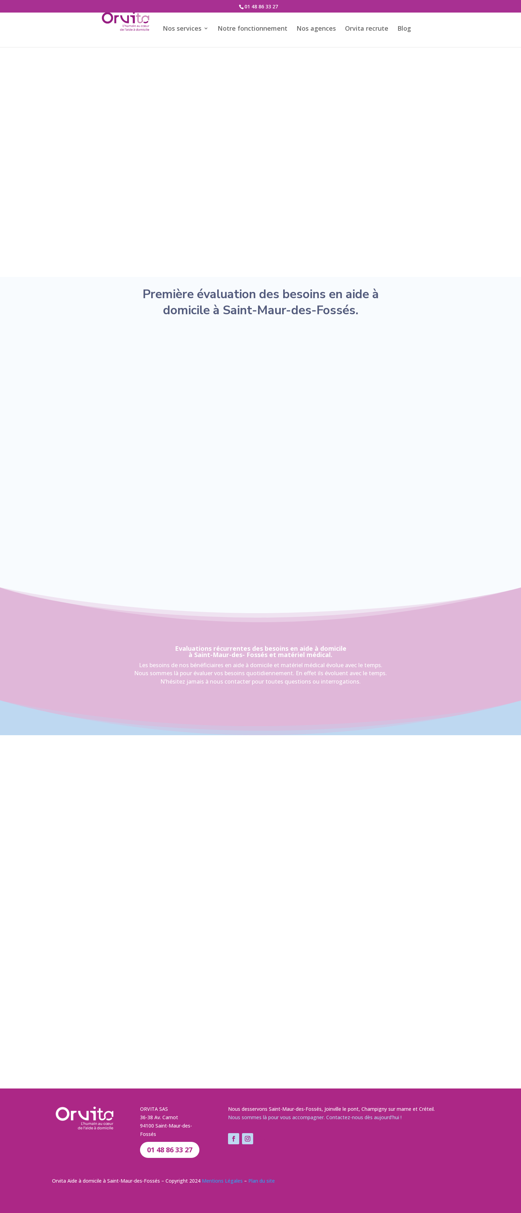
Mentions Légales (222, 1180)
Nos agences (324, 27)
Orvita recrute (374, 27)
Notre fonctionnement (260, 27)
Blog (412, 27)
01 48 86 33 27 (261, 6)
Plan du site (261, 1180)
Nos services (190, 27)
